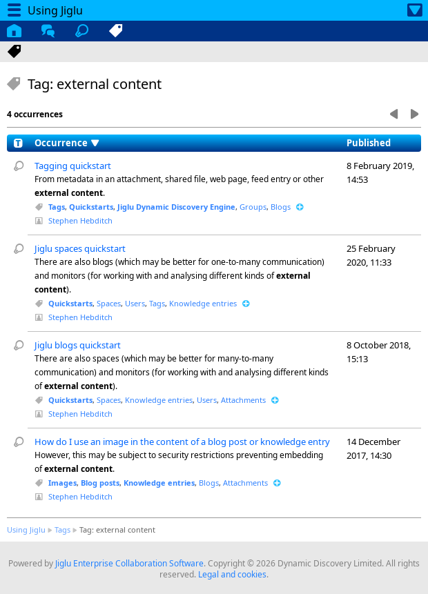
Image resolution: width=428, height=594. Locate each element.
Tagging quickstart (73, 165)
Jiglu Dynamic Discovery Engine (176, 206)
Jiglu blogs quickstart (78, 345)
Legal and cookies (232, 574)
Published (369, 143)
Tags (56, 206)
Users (135, 303)
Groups (253, 206)
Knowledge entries (203, 303)
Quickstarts (91, 206)
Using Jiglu (26, 529)
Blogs (281, 206)
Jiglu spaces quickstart (80, 248)
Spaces (109, 303)
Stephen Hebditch (80, 220)
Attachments (243, 400)
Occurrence (61, 143)
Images (62, 482)
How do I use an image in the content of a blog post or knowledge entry (182, 441)
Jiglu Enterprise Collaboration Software (129, 563)
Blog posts (100, 482)
